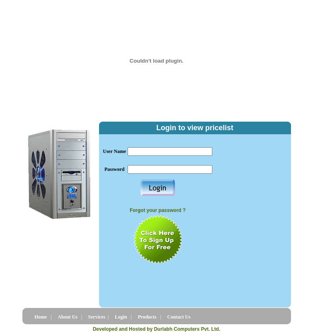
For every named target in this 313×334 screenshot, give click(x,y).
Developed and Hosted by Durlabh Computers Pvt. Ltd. (156, 329)
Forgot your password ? (157, 210)
